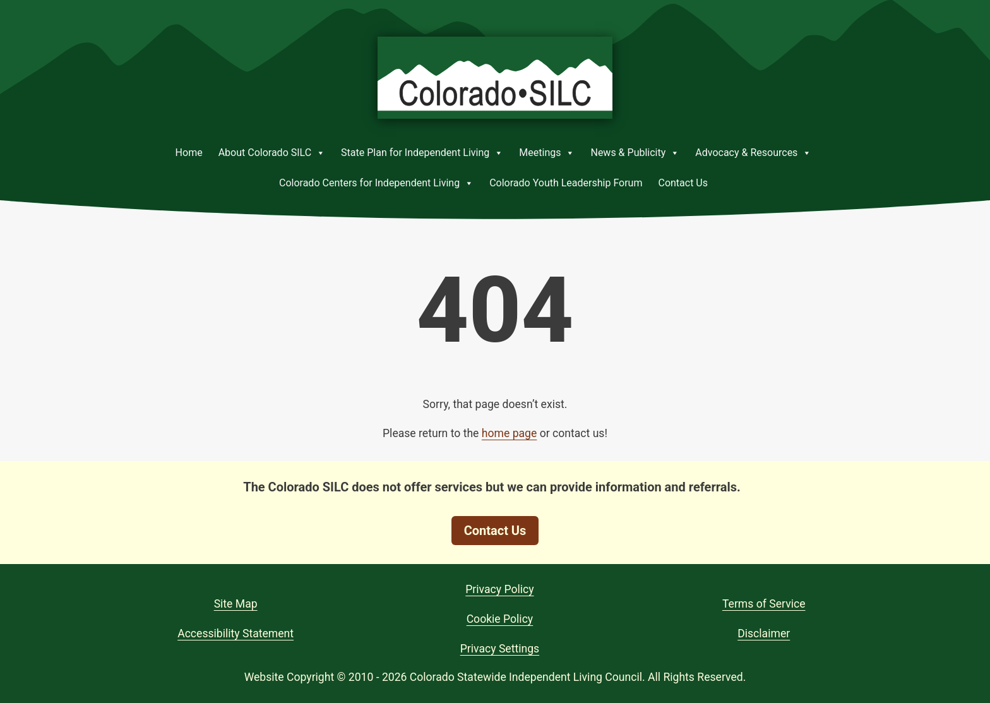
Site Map (236, 604)
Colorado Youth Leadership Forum (565, 183)
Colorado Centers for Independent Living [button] (376, 183)
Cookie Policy (500, 619)
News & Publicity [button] (634, 153)
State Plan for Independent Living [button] (422, 153)
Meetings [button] (547, 153)
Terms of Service (764, 604)
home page (509, 433)
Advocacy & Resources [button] (753, 153)
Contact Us (683, 183)
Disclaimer (763, 633)
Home (189, 153)
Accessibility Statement (235, 633)
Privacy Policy (499, 589)
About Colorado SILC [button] (271, 153)
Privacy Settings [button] (499, 648)
